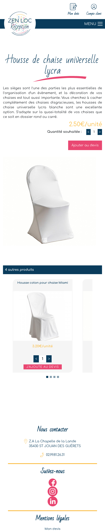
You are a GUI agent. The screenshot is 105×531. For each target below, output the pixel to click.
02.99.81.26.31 (55, 456)
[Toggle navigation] (52, 24)
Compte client (91, 9)
